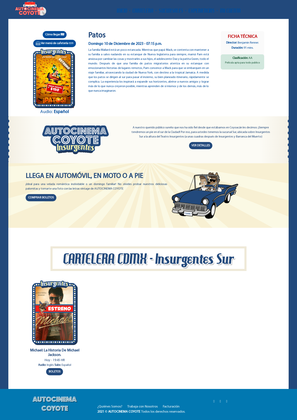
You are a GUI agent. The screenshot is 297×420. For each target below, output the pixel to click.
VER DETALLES (200, 145)
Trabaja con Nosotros (142, 406)
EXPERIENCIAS (201, 10)
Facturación (171, 406)
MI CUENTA (230, 10)
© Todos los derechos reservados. (141, 412)
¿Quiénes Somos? (109, 406)
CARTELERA (142, 10)
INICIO (122, 10)
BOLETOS (55, 371)
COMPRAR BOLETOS (41, 197)
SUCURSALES (171, 10)
